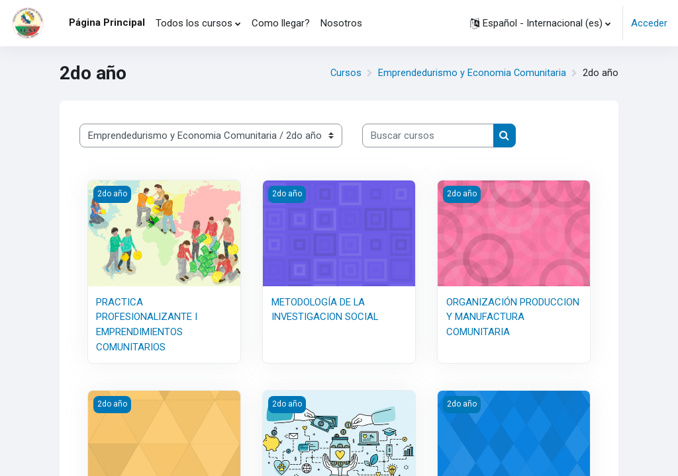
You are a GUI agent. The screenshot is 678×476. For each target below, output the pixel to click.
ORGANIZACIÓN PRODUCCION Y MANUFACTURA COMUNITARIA (512, 317)
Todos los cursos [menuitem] (194, 23)
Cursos (345, 73)
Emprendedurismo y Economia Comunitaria (471, 73)
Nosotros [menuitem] (341, 23)
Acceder (649, 23)
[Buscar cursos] (428, 135)
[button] (540, 23)
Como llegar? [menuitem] (281, 23)
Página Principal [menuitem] (107, 22)
